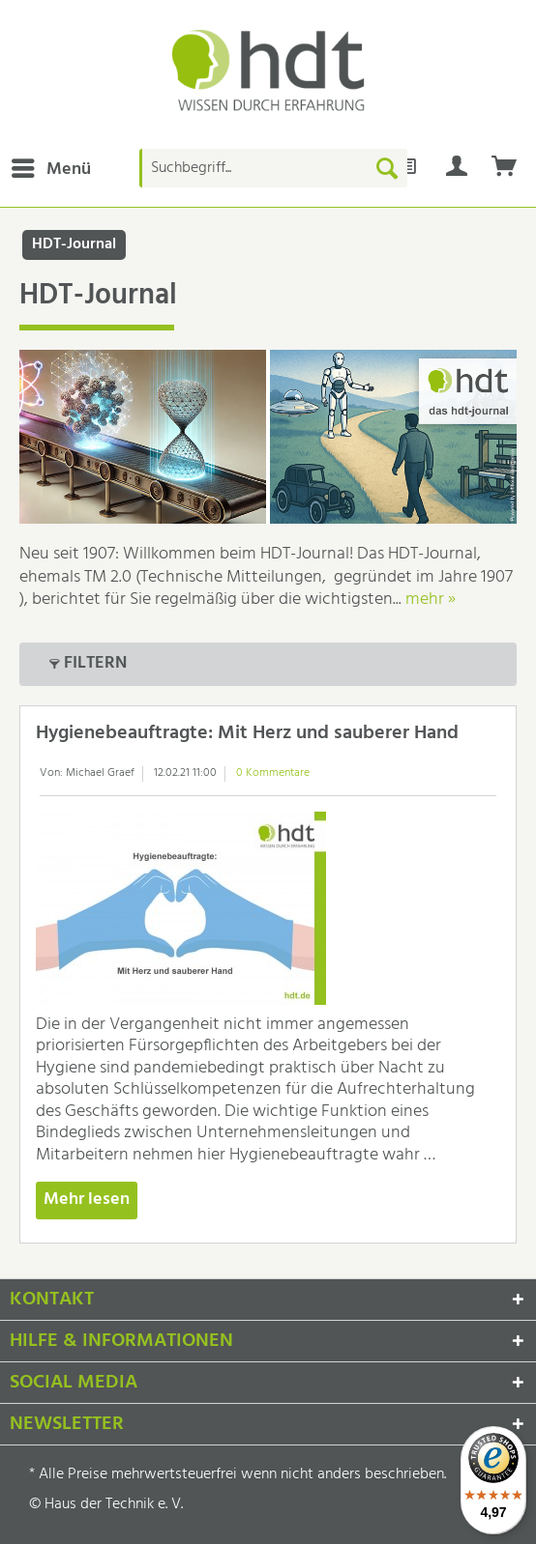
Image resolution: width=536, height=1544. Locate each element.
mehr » (430, 600)
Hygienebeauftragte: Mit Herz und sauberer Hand (247, 733)
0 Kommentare (273, 773)
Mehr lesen (87, 1200)
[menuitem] (50, 168)
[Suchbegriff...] (273, 168)
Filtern (88, 662)
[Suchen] (387, 168)
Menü (51, 168)
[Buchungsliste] (505, 168)
